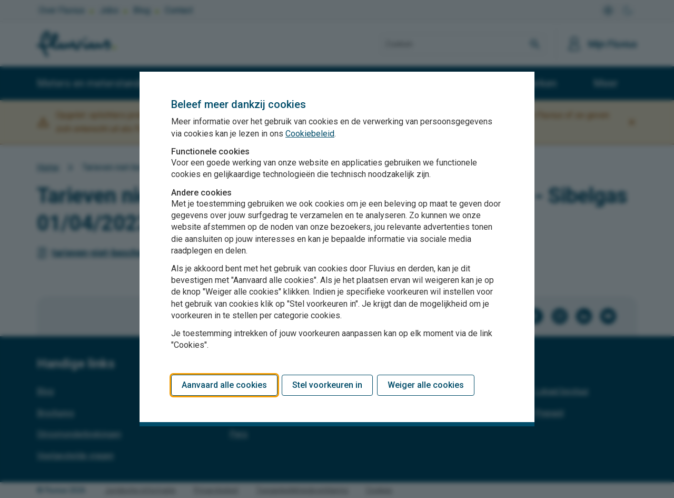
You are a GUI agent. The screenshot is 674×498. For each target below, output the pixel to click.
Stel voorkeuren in (327, 385)
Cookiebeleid (309, 134)
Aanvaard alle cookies (224, 385)
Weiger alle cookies (426, 385)
